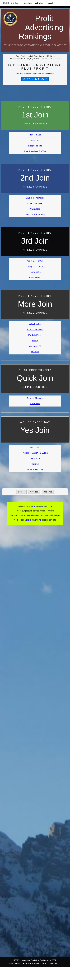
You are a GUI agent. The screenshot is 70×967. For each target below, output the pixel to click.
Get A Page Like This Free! (35, 79)
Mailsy (35, 341)
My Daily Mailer (35, 335)
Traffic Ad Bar (35, 135)
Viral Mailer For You (35, 261)
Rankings (36, 963)
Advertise (39, 3)
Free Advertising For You (35, 151)
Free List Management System (35, 453)
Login (50, 963)
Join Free (28, 3)
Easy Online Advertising (35, 214)
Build (44, 963)
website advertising (33, 520)
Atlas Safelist (35, 324)
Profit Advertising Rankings (41, 27)
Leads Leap (35, 140)
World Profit (35, 447)
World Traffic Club (35, 469)
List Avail (35, 352)
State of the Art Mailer (35, 198)
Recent (50, 3)
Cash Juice (35, 209)
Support (57, 963)
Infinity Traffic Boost (35, 266)
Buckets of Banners (35, 203)
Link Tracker (35, 458)
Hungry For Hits (35, 146)
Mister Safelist (35, 277)
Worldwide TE (35, 346)
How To (21, 492)
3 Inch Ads (35, 464)
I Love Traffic (35, 272)
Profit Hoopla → (11, 3)
